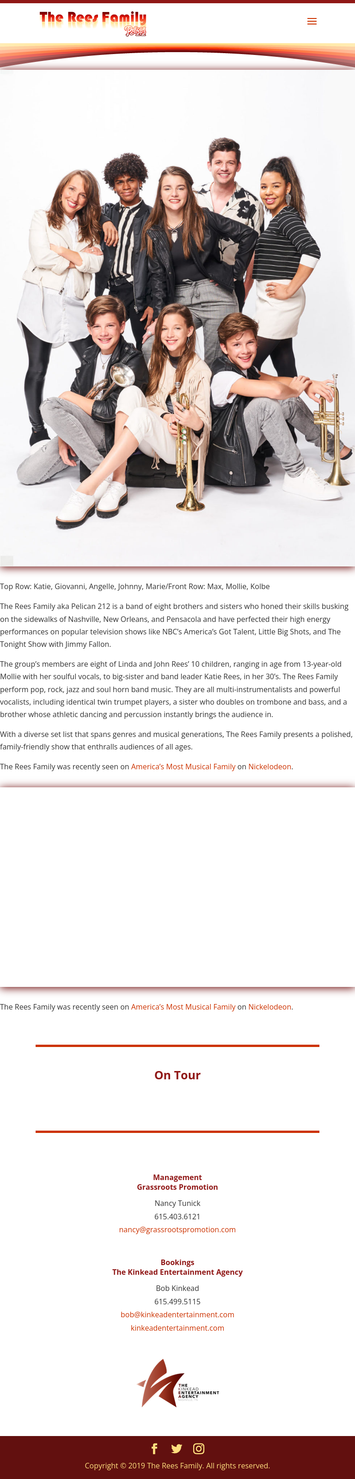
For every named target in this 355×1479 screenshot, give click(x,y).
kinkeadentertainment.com (177, 1328)
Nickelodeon (269, 766)
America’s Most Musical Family (183, 766)
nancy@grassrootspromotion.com (177, 1229)
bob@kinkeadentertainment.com (177, 1314)
